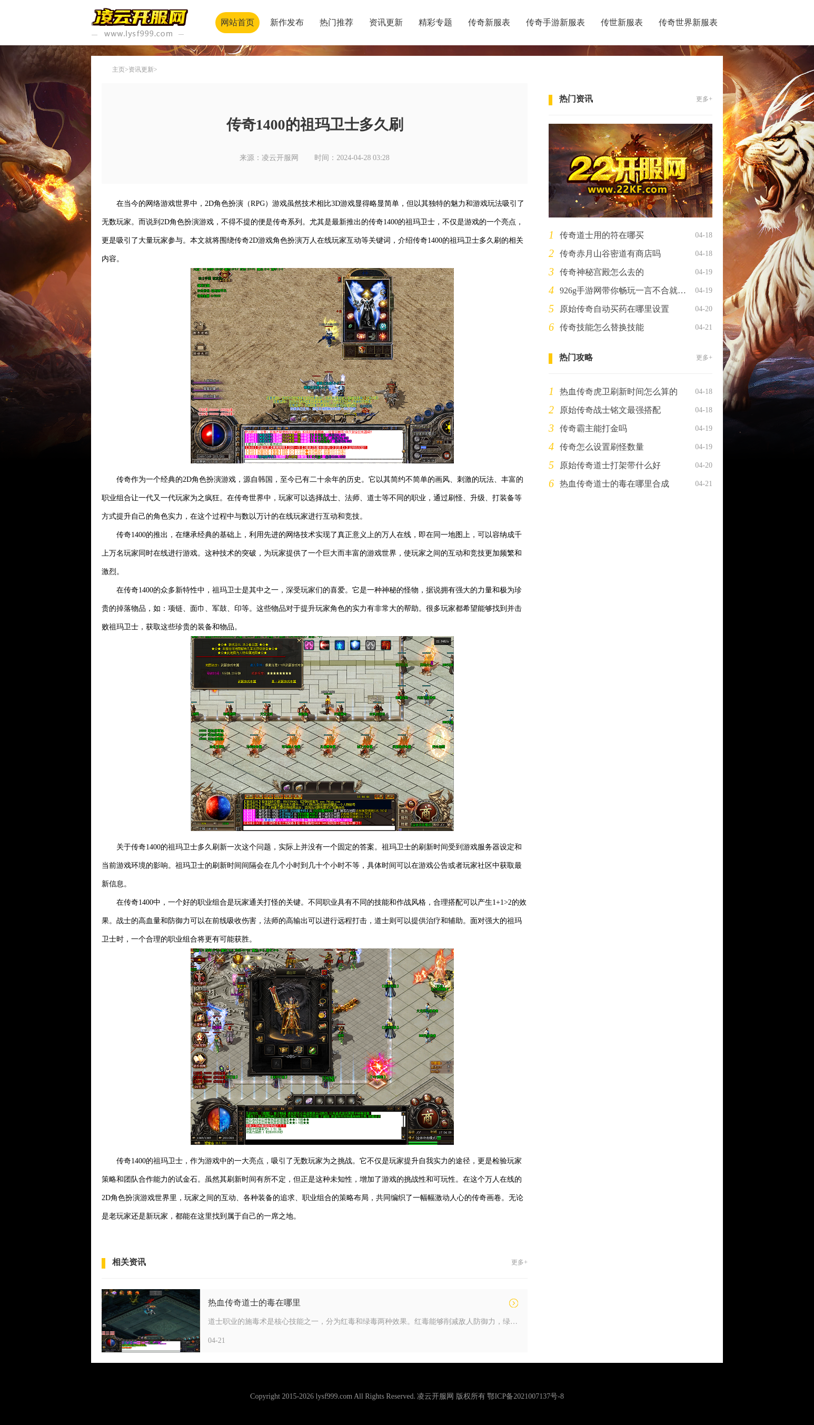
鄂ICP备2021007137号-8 (525, 1396)
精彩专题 (435, 22)
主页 (118, 69)
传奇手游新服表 (555, 22)
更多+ (519, 1262)
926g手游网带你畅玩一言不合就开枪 (625, 290)
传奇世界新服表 (688, 22)
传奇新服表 (489, 22)
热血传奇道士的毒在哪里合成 (614, 483)
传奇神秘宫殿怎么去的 (602, 272)
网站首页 (237, 22)
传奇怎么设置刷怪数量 (602, 446)
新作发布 (287, 22)
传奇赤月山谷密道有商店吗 (610, 253)
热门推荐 (336, 22)
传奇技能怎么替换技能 (602, 327)
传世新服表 (622, 22)
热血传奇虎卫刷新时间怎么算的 (619, 391)
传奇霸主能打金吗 (593, 428)
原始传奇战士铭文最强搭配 (610, 409)
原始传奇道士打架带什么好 (610, 465)
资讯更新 (386, 22)
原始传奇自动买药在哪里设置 (614, 308)
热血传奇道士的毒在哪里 (254, 1302)
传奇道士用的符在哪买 (602, 235)
